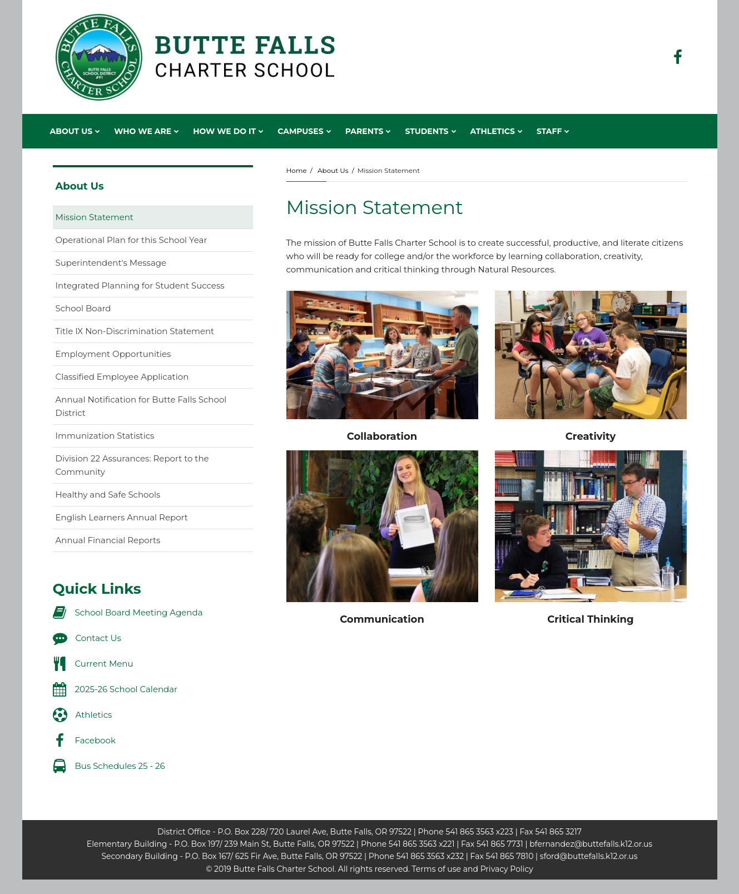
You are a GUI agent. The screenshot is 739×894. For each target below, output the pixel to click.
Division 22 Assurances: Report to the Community (132, 468)
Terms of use (436, 869)
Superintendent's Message (111, 262)
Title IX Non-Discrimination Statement (153, 333)
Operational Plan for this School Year (131, 240)
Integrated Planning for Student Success (140, 285)
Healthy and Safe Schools (108, 494)
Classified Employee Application (140, 379)
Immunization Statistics (105, 435)
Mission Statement (94, 217)
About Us (333, 170)
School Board (83, 308)
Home (296, 170)
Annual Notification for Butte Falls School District (141, 409)
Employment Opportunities (113, 354)
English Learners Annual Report (140, 519)
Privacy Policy (506, 869)
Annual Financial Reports (108, 540)
